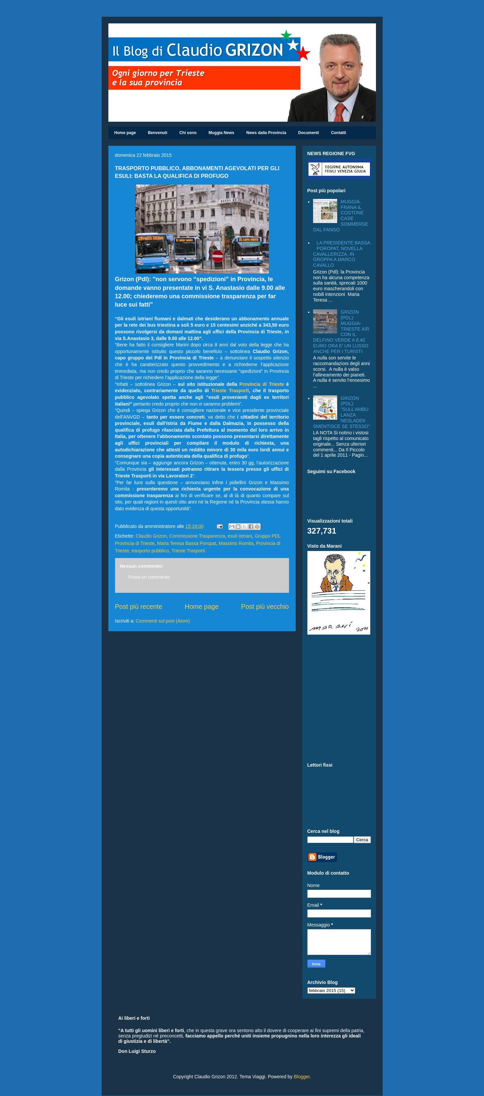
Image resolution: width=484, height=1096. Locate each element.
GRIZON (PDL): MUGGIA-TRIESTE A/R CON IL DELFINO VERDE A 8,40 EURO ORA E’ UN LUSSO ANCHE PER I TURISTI (341, 331)
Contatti (338, 132)
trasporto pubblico (150, 550)
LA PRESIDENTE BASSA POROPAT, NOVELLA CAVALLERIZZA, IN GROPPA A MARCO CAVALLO (341, 254)
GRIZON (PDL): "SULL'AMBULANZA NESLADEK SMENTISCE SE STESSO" (341, 412)
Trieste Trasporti (230, 390)
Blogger (301, 1076)
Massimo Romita (236, 543)
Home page (125, 132)
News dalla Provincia (266, 132)
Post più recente (139, 606)
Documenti (308, 132)
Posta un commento (149, 577)
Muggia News (221, 132)
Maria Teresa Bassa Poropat (186, 543)
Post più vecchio (265, 606)
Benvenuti (157, 132)
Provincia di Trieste (261, 384)
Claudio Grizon (151, 536)
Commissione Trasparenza (197, 536)
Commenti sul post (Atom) (163, 621)
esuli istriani (239, 536)
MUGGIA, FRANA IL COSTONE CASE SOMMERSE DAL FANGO (340, 215)
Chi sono (187, 132)
